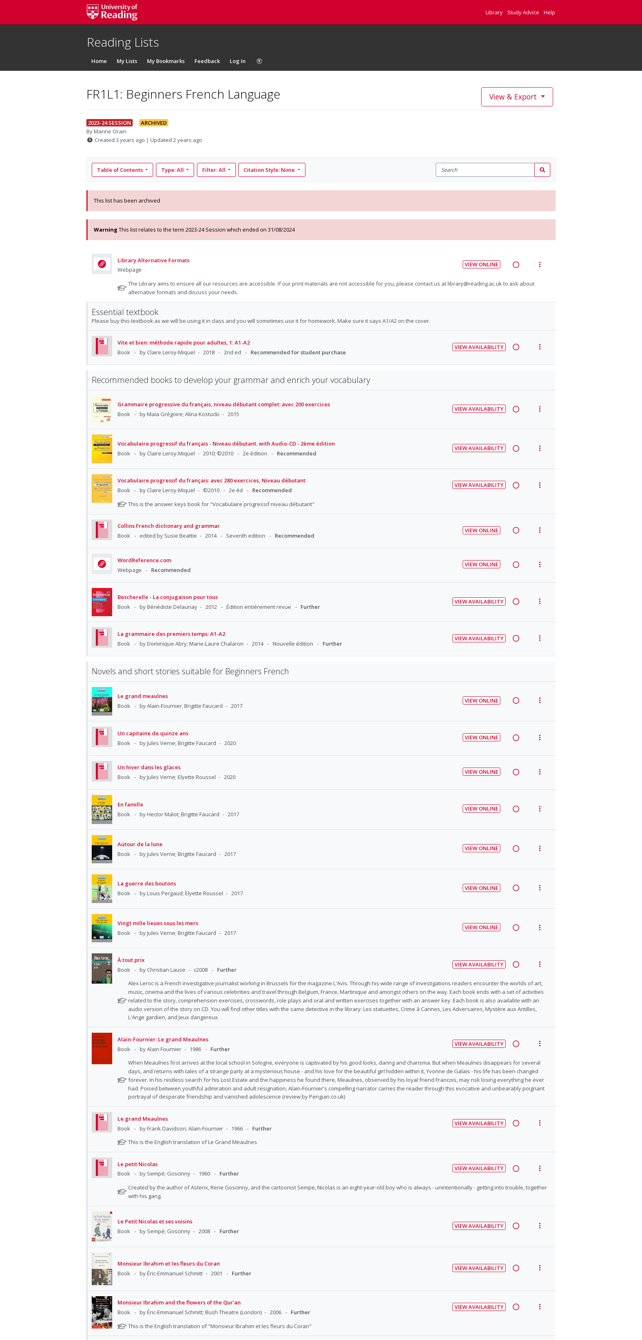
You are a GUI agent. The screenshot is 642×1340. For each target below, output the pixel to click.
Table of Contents (120, 169)
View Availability (479, 347)
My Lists (127, 61)
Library (495, 12)
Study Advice (523, 12)
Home (99, 61)
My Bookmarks (166, 61)
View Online (481, 264)
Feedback (207, 61)
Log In (238, 61)
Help (549, 12)
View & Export (514, 96)
